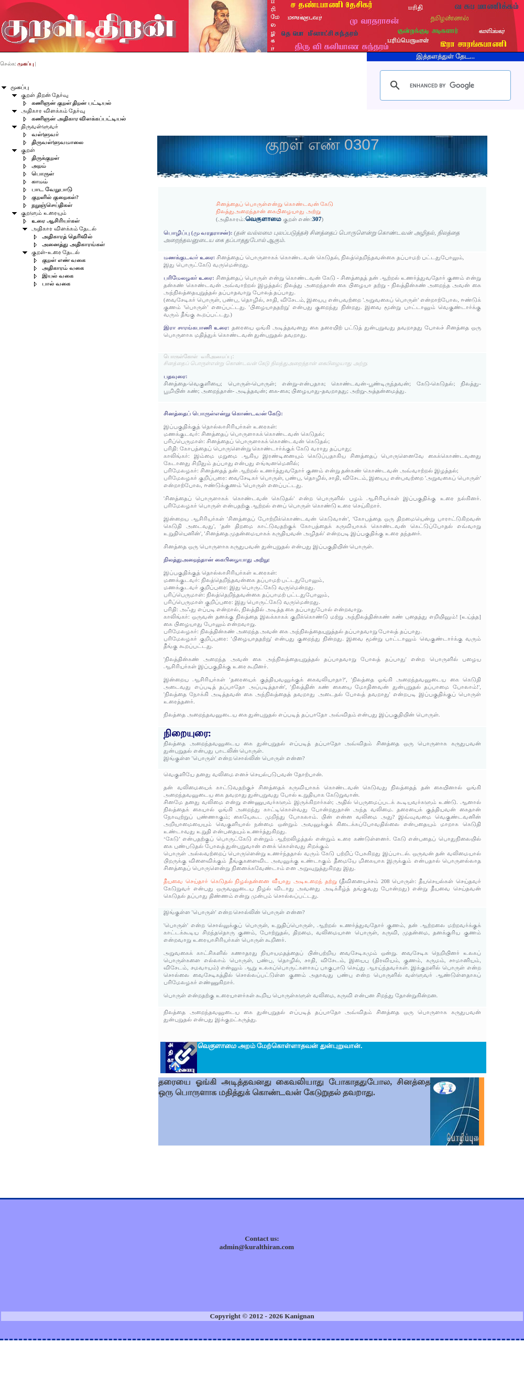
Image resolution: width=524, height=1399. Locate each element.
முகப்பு (19, 87)
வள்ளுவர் (45, 134)
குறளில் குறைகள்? (55, 197)
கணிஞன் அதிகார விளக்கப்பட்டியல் (78, 119)
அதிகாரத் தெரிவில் (67, 236)
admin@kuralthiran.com (257, 1247)
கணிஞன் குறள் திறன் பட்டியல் (71, 103)
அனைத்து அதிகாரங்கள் (73, 244)
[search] (444, 85)
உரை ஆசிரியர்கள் (55, 221)
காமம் (39, 181)
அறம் (38, 166)
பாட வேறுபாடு (51, 189)
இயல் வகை (57, 276)
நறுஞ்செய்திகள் (51, 205)
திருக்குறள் (45, 158)
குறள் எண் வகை (63, 260)
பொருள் (42, 174)
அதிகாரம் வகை (63, 268)
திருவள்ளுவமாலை (57, 142)
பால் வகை (56, 284)
